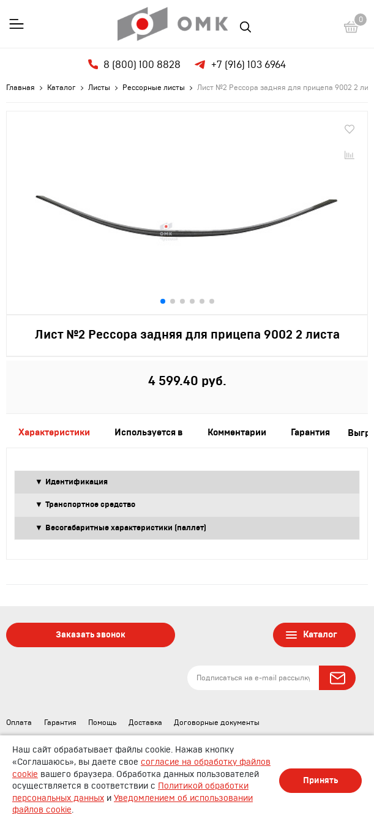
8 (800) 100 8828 (134, 64)
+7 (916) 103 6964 (239, 65)
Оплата (19, 722)
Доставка (145, 722)
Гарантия (60, 722)
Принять (320, 780)
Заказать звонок (90, 635)
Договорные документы (217, 722)
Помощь (102, 722)
